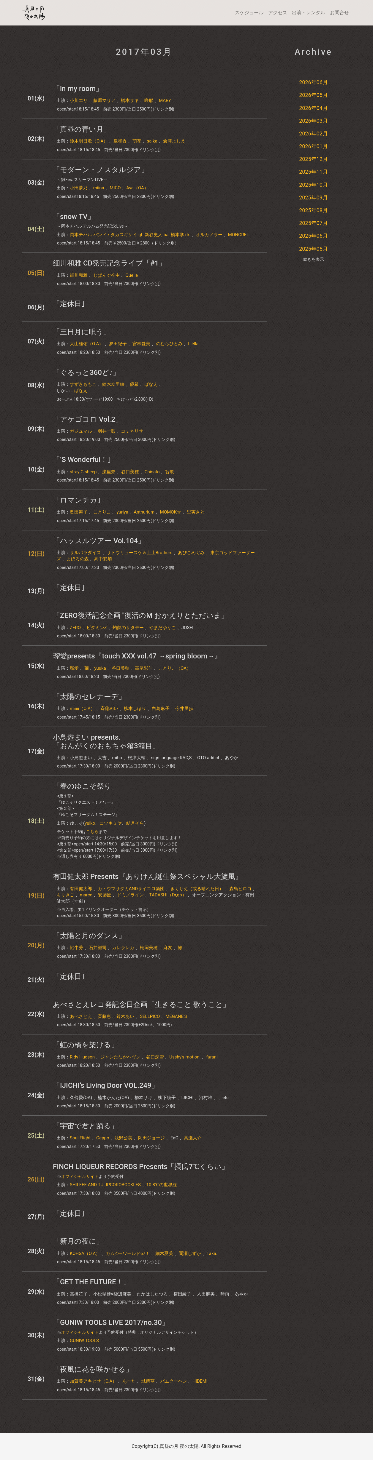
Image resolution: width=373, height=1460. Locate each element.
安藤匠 (104, 895)
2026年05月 (313, 95)
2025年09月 (313, 197)
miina (98, 188)
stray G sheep (83, 471)
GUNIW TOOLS (84, 1340)
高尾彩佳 (144, 668)
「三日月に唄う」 (81, 332)
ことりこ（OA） (174, 668)
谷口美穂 (130, 471)
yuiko (90, 823)
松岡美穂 (149, 947)
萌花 (136, 141)
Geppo (102, 1138)
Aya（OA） (137, 188)
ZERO (75, 627)
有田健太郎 (81, 888)
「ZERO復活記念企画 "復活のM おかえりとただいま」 (140, 615)
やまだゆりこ (162, 627)
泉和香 (120, 141)
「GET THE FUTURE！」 (91, 1282)
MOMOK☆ (170, 512)
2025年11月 (313, 172)
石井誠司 (98, 947)
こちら (92, 831)
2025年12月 (313, 159)
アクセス (277, 12)
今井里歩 (184, 708)
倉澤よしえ (174, 141)
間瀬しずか (190, 1253)
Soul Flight (80, 1138)
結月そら (135, 823)
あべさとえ (81, 1016)
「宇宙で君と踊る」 (85, 1126)
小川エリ (79, 100)
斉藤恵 (104, 1016)
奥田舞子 (79, 512)
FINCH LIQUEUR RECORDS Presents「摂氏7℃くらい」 (141, 1166)
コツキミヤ (110, 823)
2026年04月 (313, 108)
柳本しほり (135, 708)
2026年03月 (313, 121)
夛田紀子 (118, 343)
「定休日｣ (69, 304)
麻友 (167, 947)
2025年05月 (313, 249)
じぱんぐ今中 (106, 275)
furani (211, 1057)
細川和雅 (79, 275)
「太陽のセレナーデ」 (89, 697)
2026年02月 (313, 133)
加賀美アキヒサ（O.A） (93, 1381)
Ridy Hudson (82, 1057)
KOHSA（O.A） (85, 1253)
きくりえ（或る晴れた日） (197, 888)
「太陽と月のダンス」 (89, 936)
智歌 (169, 471)
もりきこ (65, 895)
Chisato (152, 471)
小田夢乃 (79, 188)
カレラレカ (123, 947)
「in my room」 (78, 88)
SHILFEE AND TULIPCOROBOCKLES (105, 1184)
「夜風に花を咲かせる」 (93, 1369)
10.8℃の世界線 (161, 1184)
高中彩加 (103, 559)
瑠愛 (74, 668)
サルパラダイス (85, 552)
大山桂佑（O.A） (86, 343)
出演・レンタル (308, 12)
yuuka (100, 668)
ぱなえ (151, 384)
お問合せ (339, 12)
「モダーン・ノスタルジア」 (100, 170)
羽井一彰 (107, 431)
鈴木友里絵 (113, 384)
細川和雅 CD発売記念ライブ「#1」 (109, 263)
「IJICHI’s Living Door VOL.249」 (106, 1085)
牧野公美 (123, 1138)
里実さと (196, 512)
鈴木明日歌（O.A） (89, 141)
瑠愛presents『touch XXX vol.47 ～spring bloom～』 (137, 656)
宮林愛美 (141, 343)
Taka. (212, 1253)
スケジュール (249, 12)
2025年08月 (313, 210)
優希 (134, 384)
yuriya (122, 512)
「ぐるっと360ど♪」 (86, 372)
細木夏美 (164, 1253)
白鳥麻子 (161, 708)
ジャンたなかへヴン (120, 1057)
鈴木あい (125, 1016)
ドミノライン (130, 895)
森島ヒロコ (240, 888)
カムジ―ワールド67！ (128, 1253)
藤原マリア (104, 100)
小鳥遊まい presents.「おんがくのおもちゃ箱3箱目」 (106, 741)
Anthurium (144, 512)
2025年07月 (313, 223)
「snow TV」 (74, 216)
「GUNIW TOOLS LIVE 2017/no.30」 (111, 1322)
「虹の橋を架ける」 (85, 1045)
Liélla (193, 343)
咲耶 (148, 100)
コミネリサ (132, 431)
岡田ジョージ (151, 1138)
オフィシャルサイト (80, 1176)
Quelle (131, 275)
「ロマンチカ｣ (77, 500)
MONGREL (238, 234)
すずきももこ (83, 384)
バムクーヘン (173, 1381)
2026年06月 (313, 82)
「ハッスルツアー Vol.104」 (99, 541)
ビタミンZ (96, 627)
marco (86, 895)
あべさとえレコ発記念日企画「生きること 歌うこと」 (141, 1004)
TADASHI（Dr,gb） (167, 895)
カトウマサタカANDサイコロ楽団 (131, 888)
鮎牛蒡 (76, 947)
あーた (129, 1381)
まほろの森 (78, 559)
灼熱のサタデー (128, 627)
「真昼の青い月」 (81, 129)
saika (152, 141)
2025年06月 (313, 236)
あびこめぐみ (191, 552)
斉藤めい (109, 708)
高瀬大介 (193, 1138)
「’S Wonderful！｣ (82, 459)
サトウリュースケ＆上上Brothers (140, 552)
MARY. (165, 100)
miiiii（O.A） (82, 708)
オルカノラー (209, 234)
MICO (115, 188)
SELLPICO (150, 1016)
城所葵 (148, 1381)
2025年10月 (313, 185)
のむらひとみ (169, 343)
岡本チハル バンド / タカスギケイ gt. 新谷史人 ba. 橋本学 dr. (130, 234)
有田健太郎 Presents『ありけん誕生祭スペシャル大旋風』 (147, 876)
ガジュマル (81, 431)
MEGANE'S (176, 1016)
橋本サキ (130, 100)
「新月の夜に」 (78, 1241)
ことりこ (102, 512)
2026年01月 (313, 146)
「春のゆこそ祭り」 (85, 786)
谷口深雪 (155, 1057)
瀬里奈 (109, 471)
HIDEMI (199, 1381)
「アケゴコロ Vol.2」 (87, 419)
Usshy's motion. (184, 1057)
